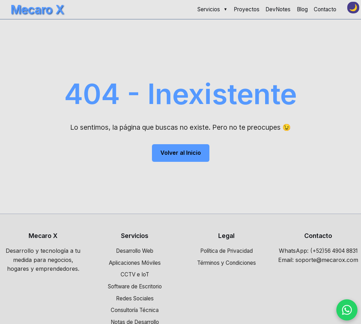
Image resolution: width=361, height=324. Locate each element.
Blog (302, 9)
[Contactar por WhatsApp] (346, 309)
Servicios (208, 9)
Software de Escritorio (135, 286)
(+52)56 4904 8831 (333, 250)
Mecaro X (37, 9)
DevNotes (277, 9)
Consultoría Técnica (135, 310)
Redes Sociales (135, 298)
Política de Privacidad (226, 250)
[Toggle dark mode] (353, 7)
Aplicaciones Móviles (135, 262)
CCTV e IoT (135, 274)
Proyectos (246, 9)
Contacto (325, 9)
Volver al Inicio (180, 152)
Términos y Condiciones (226, 262)
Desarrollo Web (134, 250)
